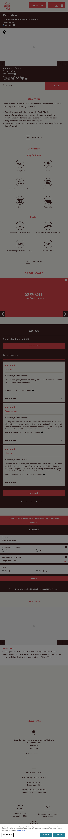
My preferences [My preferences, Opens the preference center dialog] (7, 834)
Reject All (59, 834)
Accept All (46, 834)
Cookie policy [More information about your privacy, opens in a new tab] (21, 830)
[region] (34, 831)
